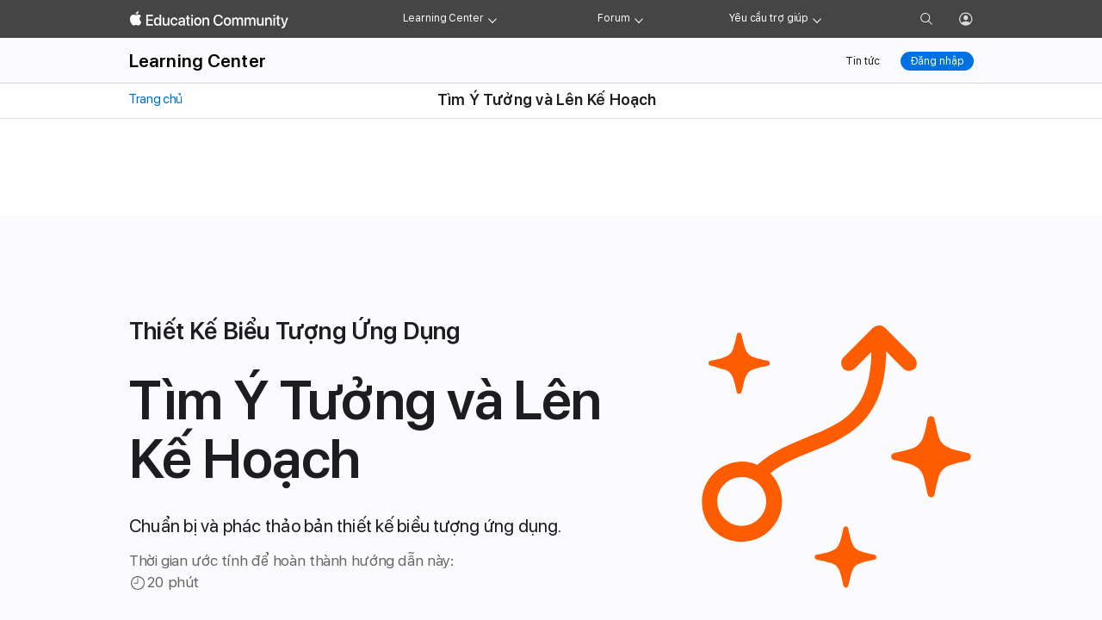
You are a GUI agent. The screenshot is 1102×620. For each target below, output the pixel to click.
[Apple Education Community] (209, 19)
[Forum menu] (639, 19)
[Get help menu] (817, 19)
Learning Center (443, 18)
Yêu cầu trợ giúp (768, 18)
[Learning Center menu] (492, 19)
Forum (613, 18)
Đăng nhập (937, 61)
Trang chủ (155, 99)
